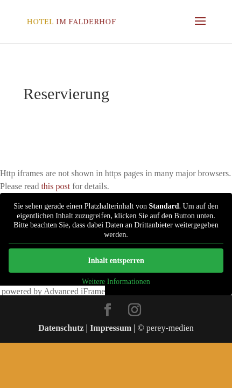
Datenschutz (60, 327)
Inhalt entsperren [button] (116, 261)
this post (55, 186)
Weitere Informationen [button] (116, 282)
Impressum (110, 327)
